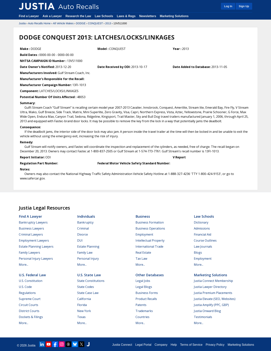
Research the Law (78, 16)
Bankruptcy (85, 222)
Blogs (198, 252)
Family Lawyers (29, 252)
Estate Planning (88, 246)
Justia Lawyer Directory (210, 287)
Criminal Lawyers (31, 234)
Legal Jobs (143, 281)
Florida (82, 305)
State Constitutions (90, 281)
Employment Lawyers (34, 240)
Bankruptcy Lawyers (33, 222)
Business (143, 216)
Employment (144, 234)
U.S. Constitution (30, 281)
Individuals (86, 216)
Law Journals (203, 246)
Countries (142, 317)
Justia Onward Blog (207, 311)
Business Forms (147, 293)
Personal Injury (88, 258)
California (84, 299)
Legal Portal (143, 344)
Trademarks (144, 311)
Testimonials (203, 317)
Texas (81, 317)
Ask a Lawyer (53, 16)
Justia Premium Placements (213, 293)
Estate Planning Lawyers (36, 246)
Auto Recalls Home (39, 23)
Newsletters (147, 16)
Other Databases (150, 275)
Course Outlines (205, 240)
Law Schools (104, 16)
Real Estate (143, 252)
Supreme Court (29, 299)
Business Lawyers (31, 228)
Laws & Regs (126, 16)
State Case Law (87, 293)
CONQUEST (95, 23)
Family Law (84, 252)
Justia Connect (122, 344)
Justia (22, 23)
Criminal (83, 228)
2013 (108, 23)
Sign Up (244, 6)
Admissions (202, 228)
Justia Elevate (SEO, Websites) (214, 299)
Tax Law (141, 258)
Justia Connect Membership (213, 281)
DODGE (80, 23)
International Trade (149, 246)
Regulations (27, 293)
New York (84, 311)
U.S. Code (25, 287)
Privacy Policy (215, 344)
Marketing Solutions (174, 16)
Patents (141, 305)
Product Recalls (146, 299)
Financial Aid (202, 234)
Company (161, 344)
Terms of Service (191, 344)
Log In (228, 6)
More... (23, 264)
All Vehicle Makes (63, 23)
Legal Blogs (144, 287)
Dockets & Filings (31, 317)
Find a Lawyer (29, 16)
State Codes (85, 287)
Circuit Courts (28, 305)
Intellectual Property (150, 240)
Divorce (82, 234)
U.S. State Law (89, 275)
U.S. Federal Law (32, 275)
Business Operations (150, 228)
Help (174, 344)
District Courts (29, 311)
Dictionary (201, 222)
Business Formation (150, 222)
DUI (80, 240)
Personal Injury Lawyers (36, 258)
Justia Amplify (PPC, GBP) (211, 305)
